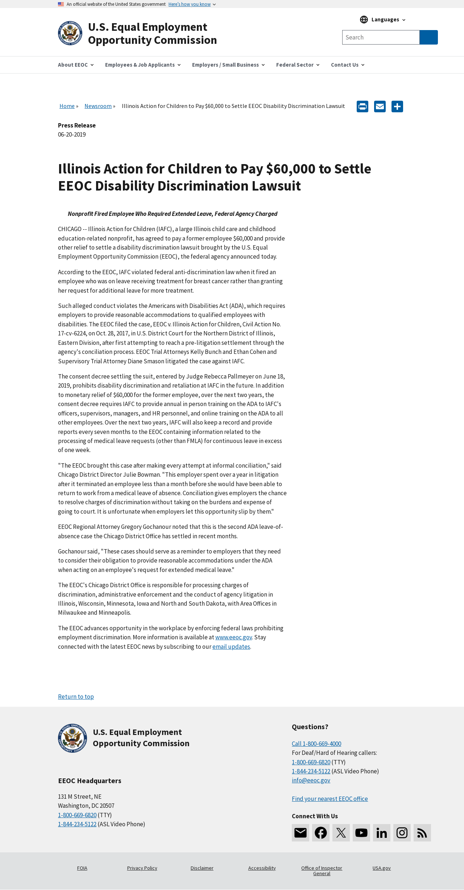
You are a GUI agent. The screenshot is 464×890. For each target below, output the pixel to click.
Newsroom (98, 105)
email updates (231, 647)
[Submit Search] (429, 37)
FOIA (82, 868)
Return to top (76, 697)
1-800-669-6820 (77, 815)
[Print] (362, 106)
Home (67, 105)
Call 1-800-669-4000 (316, 744)
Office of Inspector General (321, 871)
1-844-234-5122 (77, 824)
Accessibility (262, 868)
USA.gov (382, 868)
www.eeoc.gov (233, 637)
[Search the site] (381, 37)
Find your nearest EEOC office (330, 799)
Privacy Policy (142, 868)
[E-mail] (380, 106)
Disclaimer (202, 868)
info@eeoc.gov (311, 780)
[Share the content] (397, 106)
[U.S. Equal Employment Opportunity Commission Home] (145, 33)
